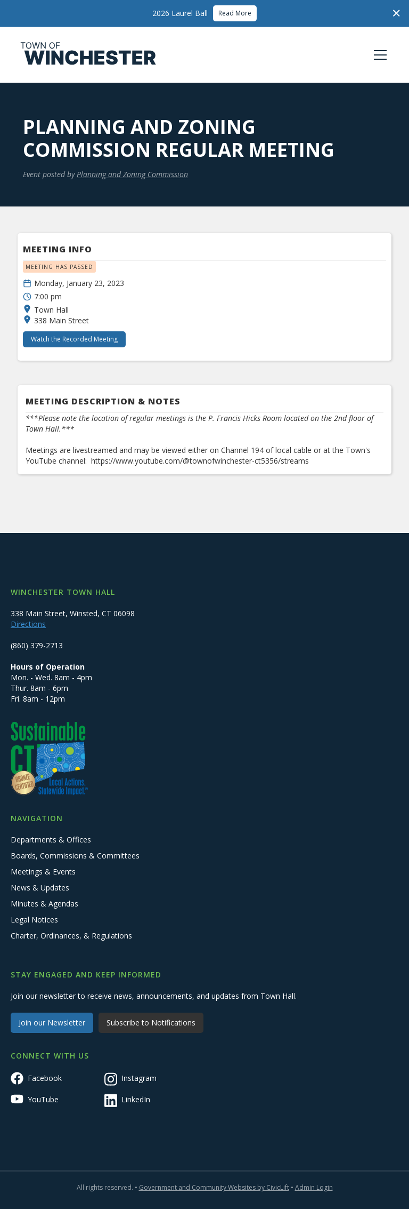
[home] (88, 55)
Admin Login (314, 1187)
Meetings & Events (43, 871)
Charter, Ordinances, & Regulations (71, 935)
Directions (28, 624)
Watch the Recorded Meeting (74, 339)
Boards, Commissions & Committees (75, 855)
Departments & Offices (51, 839)
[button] (378, 55)
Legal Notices (34, 919)
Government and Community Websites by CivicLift (214, 1187)
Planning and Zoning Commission (132, 174)
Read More (234, 13)
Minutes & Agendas (44, 903)
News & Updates (40, 887)
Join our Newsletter (52, 1022)
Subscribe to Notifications (151, 1022)
